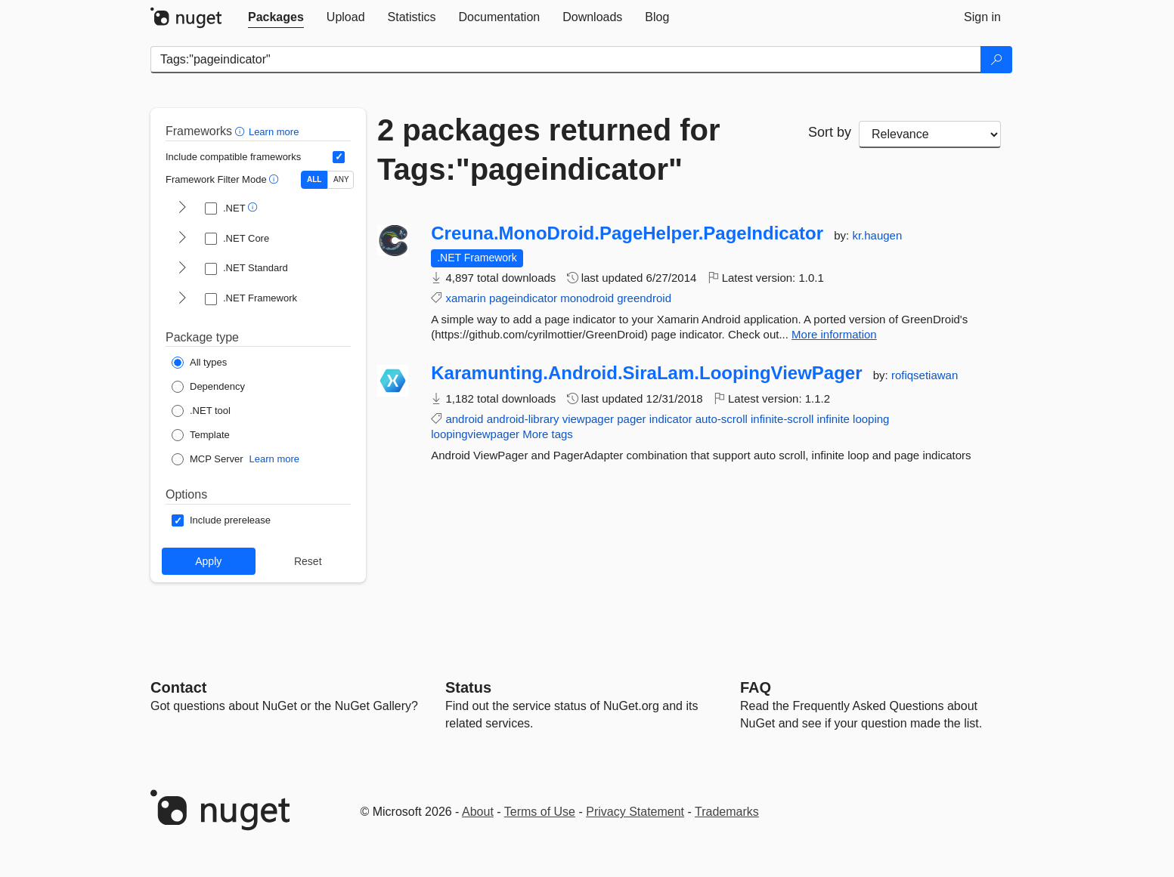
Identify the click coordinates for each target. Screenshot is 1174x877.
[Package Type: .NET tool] (201, 411)
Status (468, 687)
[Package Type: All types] (199, 362)
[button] (241, 131)
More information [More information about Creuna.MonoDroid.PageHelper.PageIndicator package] (834, 334)
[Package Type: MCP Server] (207, 459)
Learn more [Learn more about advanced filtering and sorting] (274, 131)
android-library (523, 418)
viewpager (588, 418)
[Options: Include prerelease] (221, 520)
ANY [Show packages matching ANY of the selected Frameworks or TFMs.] (341, 179)
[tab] (276, 17)
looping (871, 418)
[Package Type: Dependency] (208, 387)
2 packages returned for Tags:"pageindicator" (548, 149)
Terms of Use (539, 811)
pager (631, 418)
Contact (178, 687)
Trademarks (727, 811)
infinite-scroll (782, 418)
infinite (833, 418)
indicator (670, 418)
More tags (547, 434)
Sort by (829, 132)
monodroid (587, 298)
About (478, 811)
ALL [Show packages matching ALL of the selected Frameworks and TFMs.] (314, 179)
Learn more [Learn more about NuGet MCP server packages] (274, 459)
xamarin (465, 298)
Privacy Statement (635, 811)
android (464, 418)
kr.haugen (877, 235)
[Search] (996, 59)
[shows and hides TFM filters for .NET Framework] (182, 299)
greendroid (644, 298)
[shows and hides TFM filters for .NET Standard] (182, 269)
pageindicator (523, 298)
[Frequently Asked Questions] (755, 687)
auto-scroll (721, 418)
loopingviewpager (475, 434)
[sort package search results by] (930, 134)
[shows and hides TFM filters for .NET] (182, 208)
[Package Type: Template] (201, 435)
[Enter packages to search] (565, 59)
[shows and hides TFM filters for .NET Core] (182, 239)
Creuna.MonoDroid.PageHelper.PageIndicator (627, 233)
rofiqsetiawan (924, 375)
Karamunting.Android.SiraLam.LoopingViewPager (646, 373)
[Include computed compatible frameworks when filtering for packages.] (339, 157)
